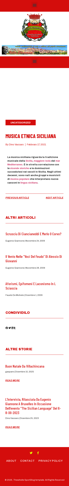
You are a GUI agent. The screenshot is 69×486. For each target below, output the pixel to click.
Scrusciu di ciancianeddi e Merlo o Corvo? (33, 234)
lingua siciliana (29, 182)
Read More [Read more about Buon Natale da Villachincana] (12, 380)
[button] (34, 5)
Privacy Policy (50, 460)
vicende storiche (19, 168)
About (11, 460)
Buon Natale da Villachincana (24, 366)
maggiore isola (42, 160)
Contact (27, 460)
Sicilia (29, 160)
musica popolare (19, 179)
